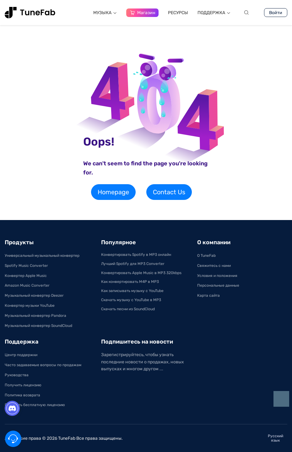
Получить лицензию (23, 385)
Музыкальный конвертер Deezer (34, 295)
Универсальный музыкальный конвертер (42, 255)
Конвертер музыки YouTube (30, 305)
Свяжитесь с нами (214, 265)
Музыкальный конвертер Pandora (35, 315)
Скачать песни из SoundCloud (128, 309)
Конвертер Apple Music (26, 275)
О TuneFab (206, 255)
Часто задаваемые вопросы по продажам (43, 365)
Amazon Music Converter (27, 285)
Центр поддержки (21, 355)
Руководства (17, 375)
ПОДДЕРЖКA (213, 12)
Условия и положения (217, 275)
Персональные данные (218, 285)
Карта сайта (208, 295)
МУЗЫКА (105, 12)
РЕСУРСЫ (178, 12)
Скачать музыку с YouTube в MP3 (131, 300)
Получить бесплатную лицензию (35, 405)
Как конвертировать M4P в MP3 (130, 281)
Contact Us (169, 192)
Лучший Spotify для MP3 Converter (133, 264)
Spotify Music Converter (26, 265)
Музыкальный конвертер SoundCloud (38, 325)
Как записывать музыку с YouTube (132, 291)
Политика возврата (22, 395)
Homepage (113, 192)
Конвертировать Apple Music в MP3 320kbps (141, 273)
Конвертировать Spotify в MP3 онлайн (136, 254)
